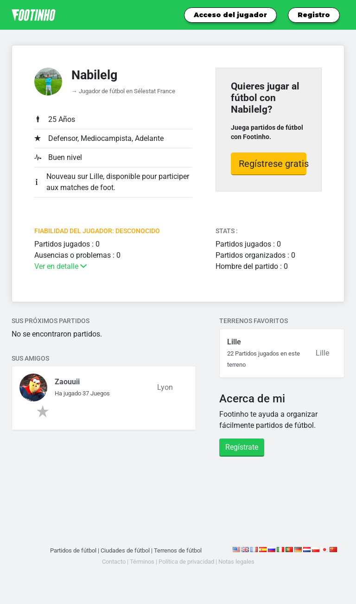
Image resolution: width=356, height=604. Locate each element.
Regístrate (241, 447)
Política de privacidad (186, 561)
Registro (314, 15)
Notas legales (236, 561)
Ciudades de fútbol (125, 550)
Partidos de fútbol (73, 550)
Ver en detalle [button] (60, 266)
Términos (142, 561)
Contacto (114, 561)
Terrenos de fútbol (178, 550)
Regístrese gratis (272, 163)
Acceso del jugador (230, 15)
